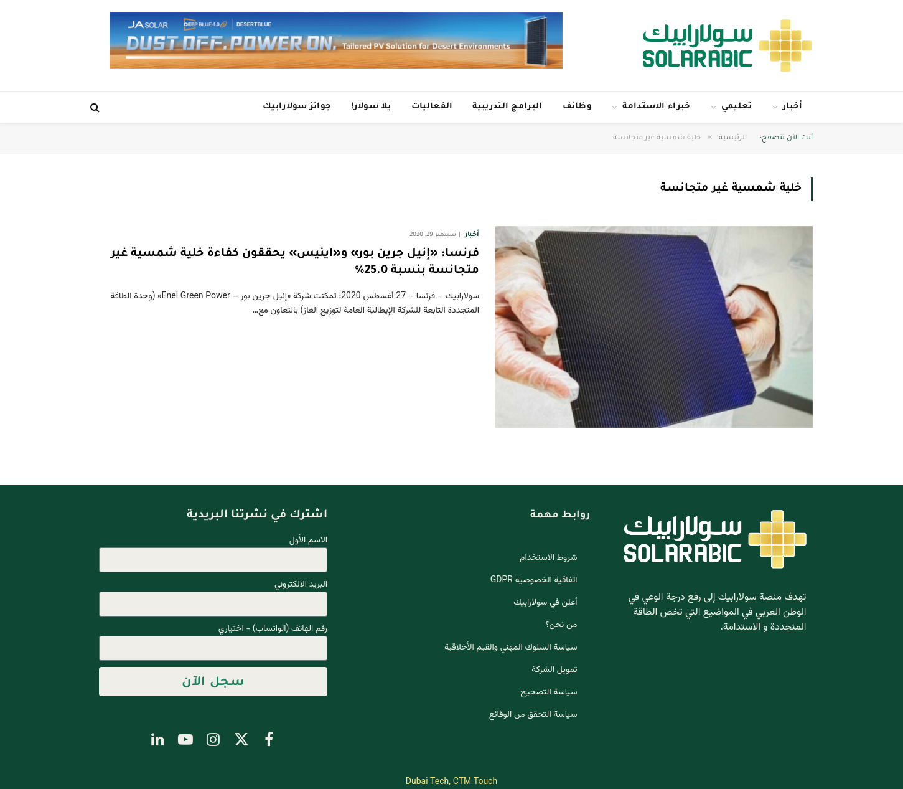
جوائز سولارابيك (297, 106)
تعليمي (736, 106)
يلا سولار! (371, 106)
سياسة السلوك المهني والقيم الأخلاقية (511, 647)
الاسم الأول (308, 540)
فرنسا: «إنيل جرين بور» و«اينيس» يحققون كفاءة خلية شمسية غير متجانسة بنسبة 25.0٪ (295, 262)
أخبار (793, 106)
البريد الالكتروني (300, 585)
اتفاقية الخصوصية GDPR (534, 580)
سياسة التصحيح (548, 692)
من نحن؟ (562, 625)
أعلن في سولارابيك (545, 603)
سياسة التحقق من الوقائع (533, 715)
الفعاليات (432, 106)
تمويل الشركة (554, 670)
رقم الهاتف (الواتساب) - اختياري (272, 629)
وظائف (577, 106)
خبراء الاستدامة (656, 106)
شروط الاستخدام (548, 558)
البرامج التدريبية (507, 106)
